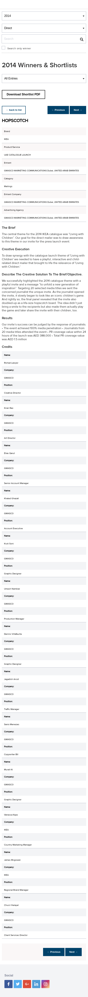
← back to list (14, 110)
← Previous (57, 110)
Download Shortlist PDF (23, 94)
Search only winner (19, 48)
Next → (77, 110)
